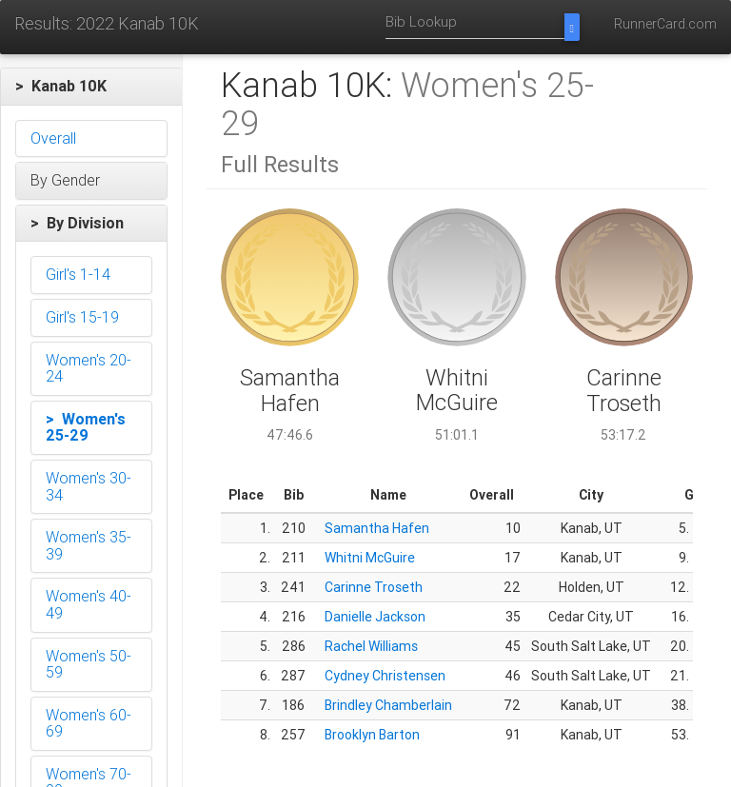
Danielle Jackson (375, 616)
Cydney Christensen (385, 675)
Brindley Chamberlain (388, 705)
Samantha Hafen (377, 528)
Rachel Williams (371, 646)
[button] (91, 87)
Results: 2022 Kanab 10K (106, 23)
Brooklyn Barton (372, 734)
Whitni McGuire (370, 557)
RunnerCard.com (665, 23)
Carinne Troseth (374, 587)
